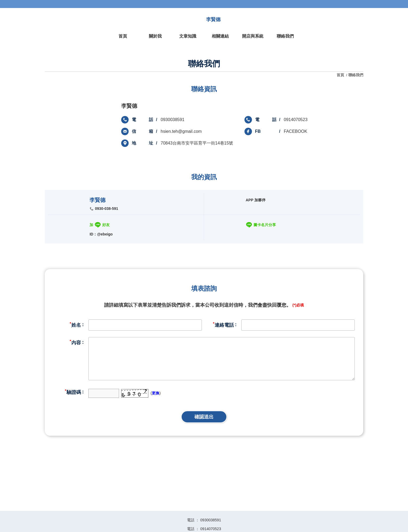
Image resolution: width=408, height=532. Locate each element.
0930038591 (172, 119)
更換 (155, 393)
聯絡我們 (355, 75)
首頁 (341, 75)
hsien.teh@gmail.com (181, 131)
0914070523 (296, 119)
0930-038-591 (106, 208)
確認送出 (204, 416)
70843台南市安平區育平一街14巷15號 (197, 143)
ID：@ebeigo (101, 234)
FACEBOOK (295, 131)
